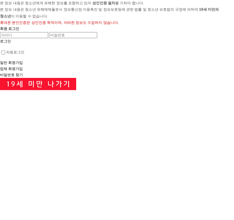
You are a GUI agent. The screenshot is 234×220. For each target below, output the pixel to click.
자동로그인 (12, 52)
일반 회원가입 (11, 63)
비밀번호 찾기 (11, 75)
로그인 (5, 41)
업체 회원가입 (11, 69)
